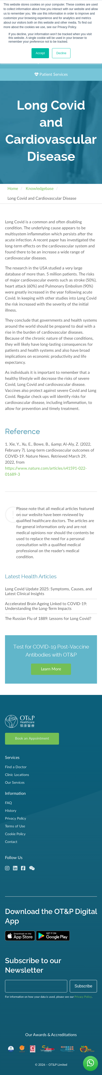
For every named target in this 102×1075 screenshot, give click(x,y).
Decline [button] (61, 53)
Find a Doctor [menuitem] (15, 767)
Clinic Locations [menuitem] (17, 775)
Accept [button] (40, 53)
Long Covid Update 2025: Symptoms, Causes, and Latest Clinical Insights (48, 591)
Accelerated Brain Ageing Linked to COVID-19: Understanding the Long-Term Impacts (46, 606)
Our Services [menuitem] (14, 782)
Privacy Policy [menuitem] (15, 818)
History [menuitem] (10, 811)
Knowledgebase (40, 189)
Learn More (51, 669)
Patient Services (51, 74)
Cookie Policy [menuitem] (15, 834)
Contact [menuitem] (11, 842)
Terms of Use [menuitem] (15, 826)
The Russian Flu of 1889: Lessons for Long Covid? (48, 619)
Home (13, 189)
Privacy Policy (83, 996)
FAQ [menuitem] (8, 803)
